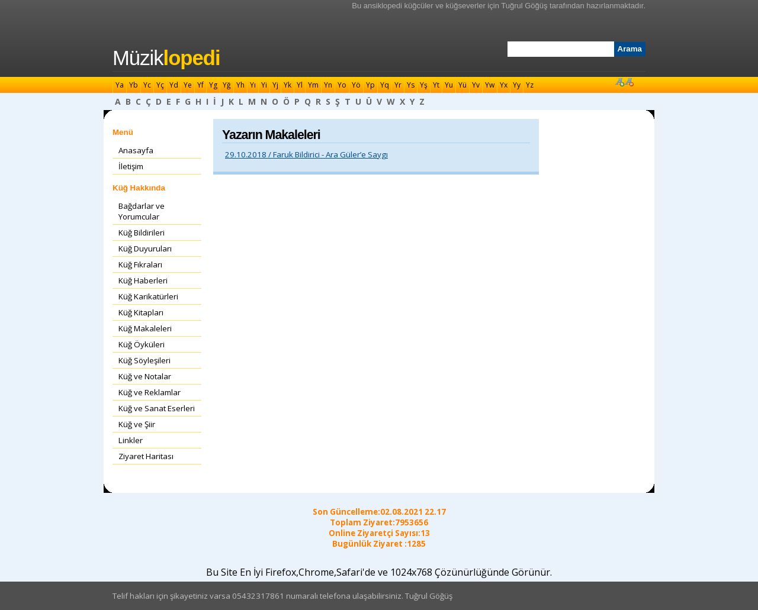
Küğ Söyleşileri (144, 360)
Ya (119, 85)
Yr (398, 85)
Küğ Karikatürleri (148, 296)
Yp (370, 85)
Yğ (227, 85)
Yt (436, 85)
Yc (147, 85)
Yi (264, 85)
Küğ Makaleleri (145, 328)
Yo (342, 85)
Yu (449, 85)
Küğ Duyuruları (145, 248)
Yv (476, 85)
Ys (411, 85)
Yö (356, 85)
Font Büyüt (619, 81)
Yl (300, 85)
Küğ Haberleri (143, 280)
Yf (200, 85)
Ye (188, 85)
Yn (328, 85)
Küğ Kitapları (140, 312)
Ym (313, 85)
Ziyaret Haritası (146, 456)
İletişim (130, 166)
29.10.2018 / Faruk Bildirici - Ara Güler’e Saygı (306, 154)
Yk (287, 85)
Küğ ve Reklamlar (149, 392)
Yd (173, 85)
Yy (517, 85)
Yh (240, 85)
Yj (275, 85)
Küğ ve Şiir (136, 424)
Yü (462, 85)
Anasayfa (135, 150)
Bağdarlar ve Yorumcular (141, 211)
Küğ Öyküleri (141, 344)
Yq (384, 85)
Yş (424, 85)
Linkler (130, 440)
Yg (213, 85)
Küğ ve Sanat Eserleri (156, 408)
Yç (160, 85)
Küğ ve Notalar (144, 376)
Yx (504, 85)
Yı (253, 85)
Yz (530, 85)
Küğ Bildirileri (141, 232)
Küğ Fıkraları (140, 264)
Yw (489, 85)
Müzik (166, 58)
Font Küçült (629, 81)
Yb (133, 85)
